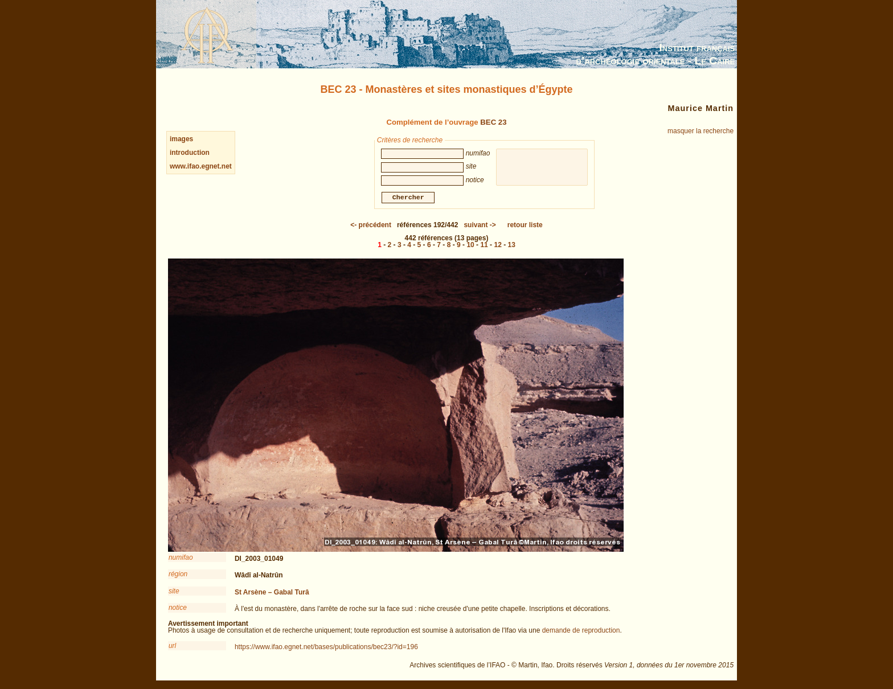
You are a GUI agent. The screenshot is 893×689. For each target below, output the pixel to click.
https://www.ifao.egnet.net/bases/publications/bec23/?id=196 (326, 649)
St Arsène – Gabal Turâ (272, 594)
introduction (190, 153)
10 (470, 247)
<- (370, 227)
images (181, 139)
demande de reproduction (581, 632)
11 (484, 247)
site (174, 593)
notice (178, 609)
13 (511, 247)
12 (497, 247)
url (172, 647)
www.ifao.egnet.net (201, 166)
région (178, 576)
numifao (181, 559)
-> (479, 227)
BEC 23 (493, 122)
